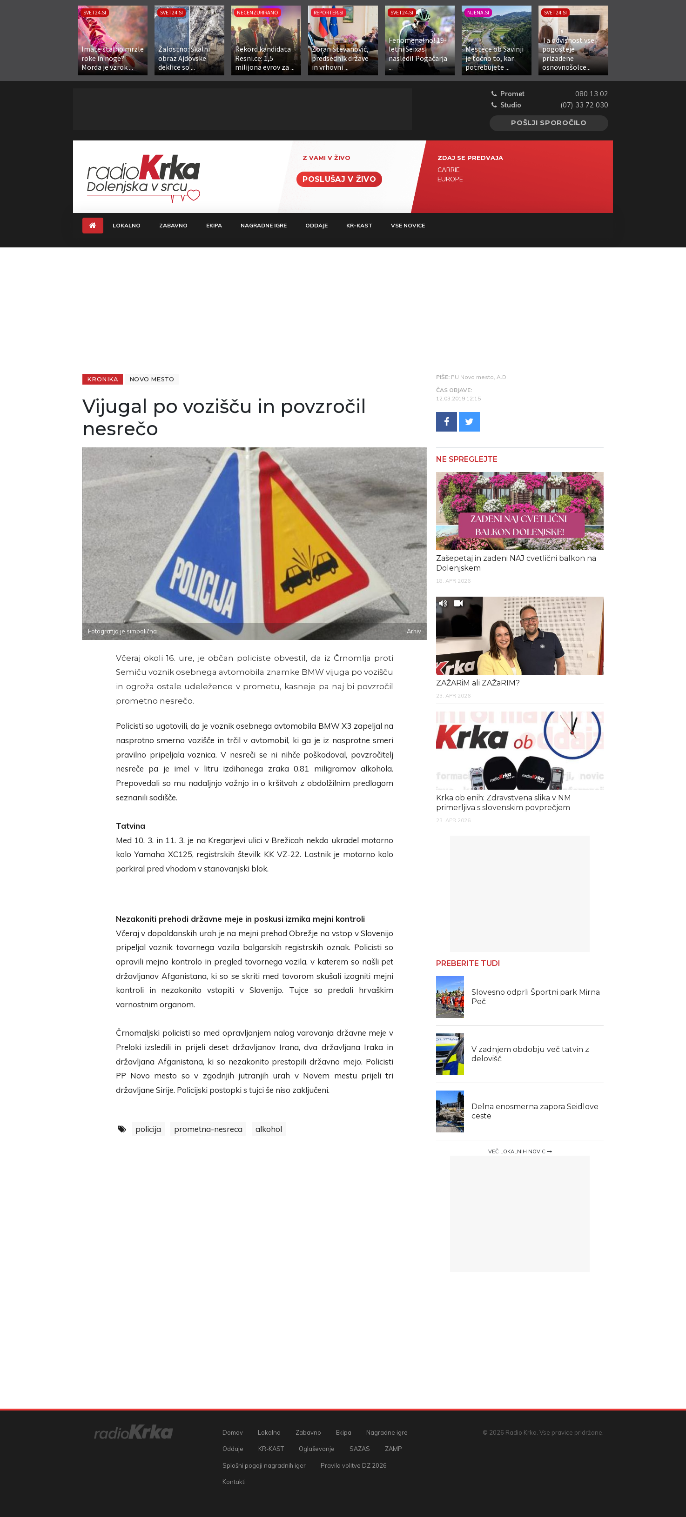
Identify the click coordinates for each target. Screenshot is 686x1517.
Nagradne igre (264, 225)
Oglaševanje (317, 1448)
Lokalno (127, 225)
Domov (232, 1432)
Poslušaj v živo (339, 179)
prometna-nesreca (208, 1129)
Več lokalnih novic (520, 1151)
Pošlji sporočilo (549, 123)
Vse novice (408, 225)
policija (148, 1129)
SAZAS (360, 1448)
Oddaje (316, 225)
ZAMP (393, 1448)
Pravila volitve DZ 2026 (354, 1465)
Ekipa (214, 225)
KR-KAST (359, 225)
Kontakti (234, 1481)
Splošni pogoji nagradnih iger (264, 1465)
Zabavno (173, 225)
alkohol (269, 1129)
